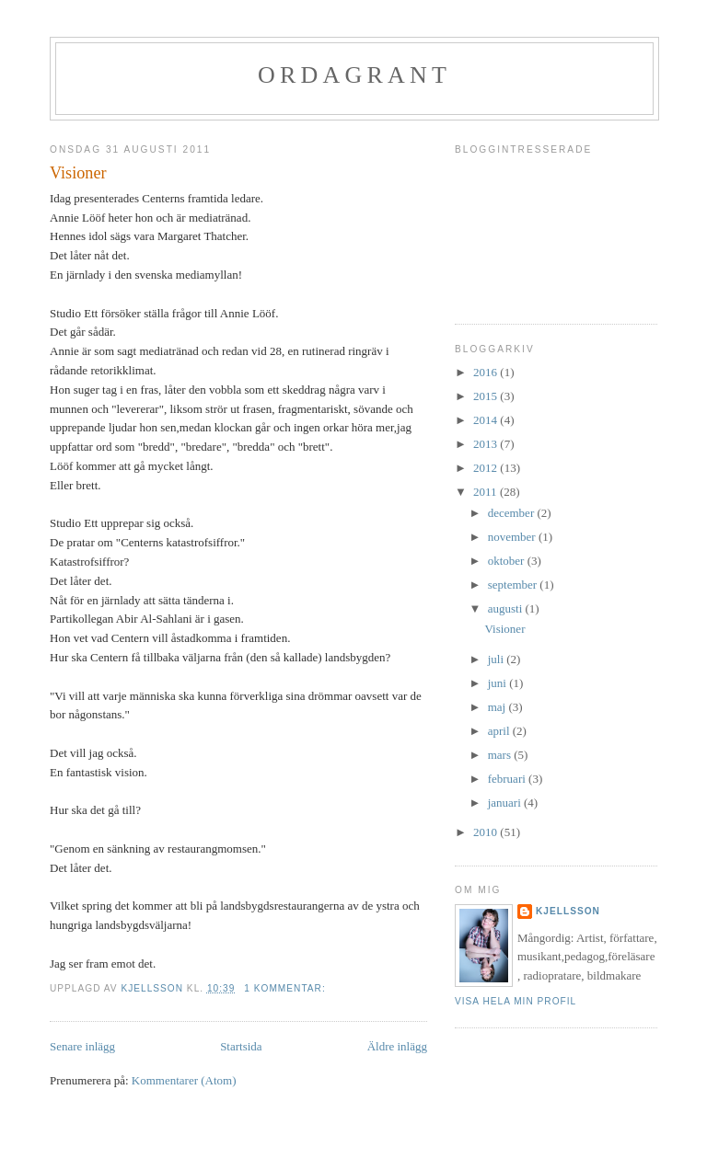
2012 (486, 468)
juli (497, 659)
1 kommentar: (286, 988)
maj (498, 707)
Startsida (241, 1046)
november (513, 537)
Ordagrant (354, 75)
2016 (486, 372)
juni (498, 683)
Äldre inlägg (397, 1046)
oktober (507, 561)
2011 (486, 492)
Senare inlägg (82, 1046)
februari (508, 779)
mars (501, 755)
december (513, 513)
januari (506, 802)
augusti (507, 608)
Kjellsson (568, 911)
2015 (486, 396)
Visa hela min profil (515, 1001)
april (500, 731)
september (514, 584)
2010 (486, 832)
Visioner (78, 173)
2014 (486, 420)
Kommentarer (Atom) (184, 1080)
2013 (486, 444)
